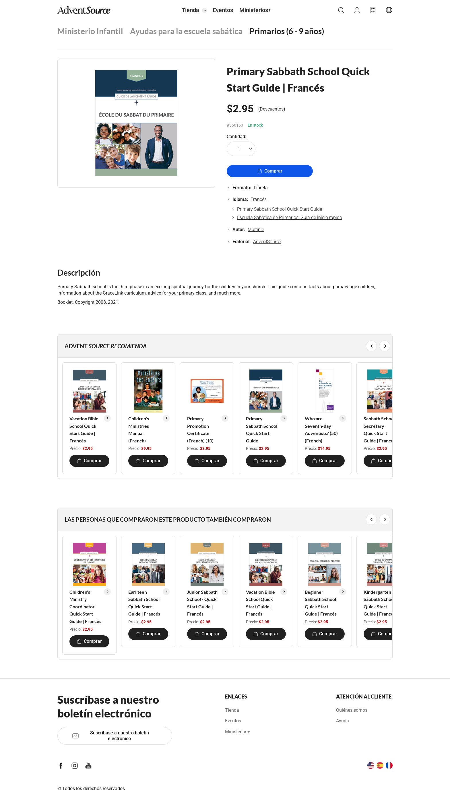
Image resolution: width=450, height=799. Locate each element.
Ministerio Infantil (90, 31)
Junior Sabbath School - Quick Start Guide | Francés (202, 603)
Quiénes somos (351, 710)
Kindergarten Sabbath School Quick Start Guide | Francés (379, 603)
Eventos (223, 10)
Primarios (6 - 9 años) (286, 31)
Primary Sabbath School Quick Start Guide (279, 209)
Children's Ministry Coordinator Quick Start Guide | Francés (85, 606)
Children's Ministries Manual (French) (138, 429)
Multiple (256, 229)
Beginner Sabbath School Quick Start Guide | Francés (321, 603)
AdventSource (267, 241)
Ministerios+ (255, 10)
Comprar (269, 171)
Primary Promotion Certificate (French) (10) (200, 429)
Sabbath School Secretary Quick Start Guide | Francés (379, 429)
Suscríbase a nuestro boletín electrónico (110, 735)
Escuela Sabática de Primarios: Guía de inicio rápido (289, 217)
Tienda (190, 10)
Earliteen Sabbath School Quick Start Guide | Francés (144, 603)
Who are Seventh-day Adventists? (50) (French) (321, 429)
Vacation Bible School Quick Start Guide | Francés (83, 429)
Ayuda (342, 720)
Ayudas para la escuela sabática (186, 31)
